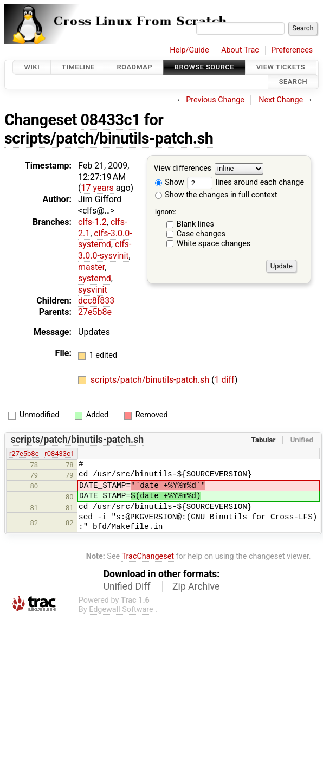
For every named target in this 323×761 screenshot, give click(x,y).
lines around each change (245, 182)
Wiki (32, 67)
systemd (94, 278)
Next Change (281, 100)
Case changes (201, 233)
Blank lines (195, 224)
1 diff (225, 380)
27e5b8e (95, 312)
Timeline (78, 67)
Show (169, 182)
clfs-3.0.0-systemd (105, 239)
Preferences (292, 50)
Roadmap (135, 67)
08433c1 (111, 120)
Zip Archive (195, 586)
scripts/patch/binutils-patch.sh (108, 138)
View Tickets (280, 67)
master (91, 267)
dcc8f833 (96, 300)
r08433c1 (59, 453)
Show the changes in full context (216, 194)
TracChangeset (147, 556)
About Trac (240, 50)
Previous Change (215, 100)
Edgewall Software (121, 609)
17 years (97, 188)
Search (293, 82)
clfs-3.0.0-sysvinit (105, 250)
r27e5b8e (24, 453)
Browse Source (204, 67)
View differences (183, 168)
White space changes (214, 243)
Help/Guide (189, 50)
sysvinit (92, 290)
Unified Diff (127, 586)
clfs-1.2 (92, 222)
